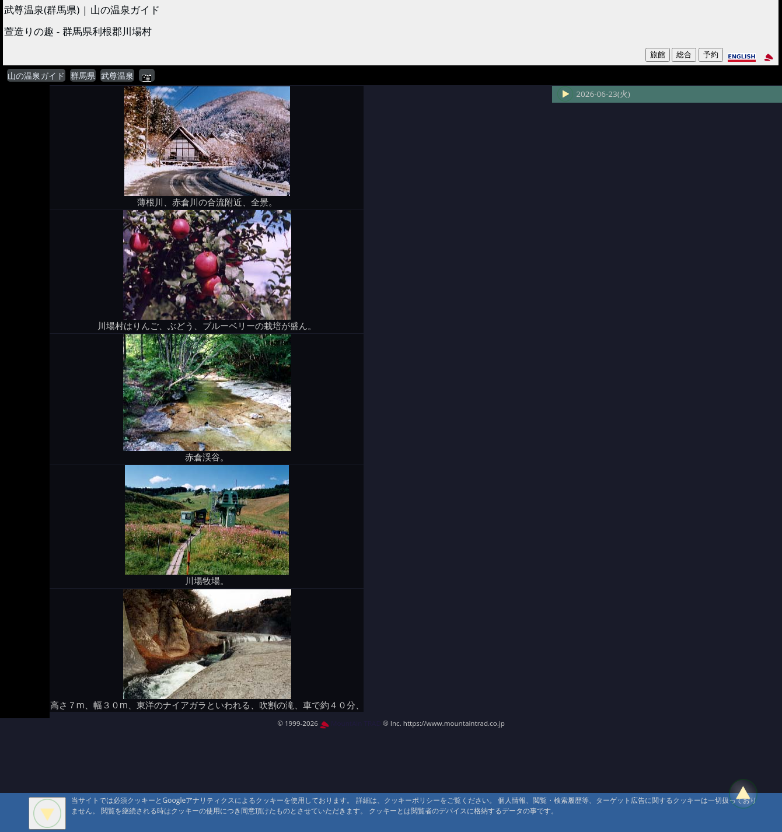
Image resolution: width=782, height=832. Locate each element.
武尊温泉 (117, 76)
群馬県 (83, 76)
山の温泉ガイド (36, 76)
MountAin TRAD (350, 723)
